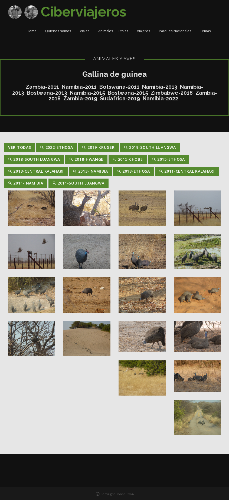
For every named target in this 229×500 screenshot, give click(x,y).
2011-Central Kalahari (187, 171)
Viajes (86, 31)
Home (33, 31)
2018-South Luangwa (34, 159)
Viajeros (145, 31)
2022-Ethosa (56, 147)
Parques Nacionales (177, 31)
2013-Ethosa (133, 171)
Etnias (125, 31)
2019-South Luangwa (150, 147)
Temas (207, 31)
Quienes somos (59, 31)
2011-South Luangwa (78, 183)
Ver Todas (19, 147)
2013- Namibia (90, 171)
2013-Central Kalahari (36, 171)
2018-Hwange (86, 159)
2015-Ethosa (168, 159)
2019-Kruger (98, 147)
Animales (105, 31)
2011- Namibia (25, 183)
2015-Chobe (128, 159)
